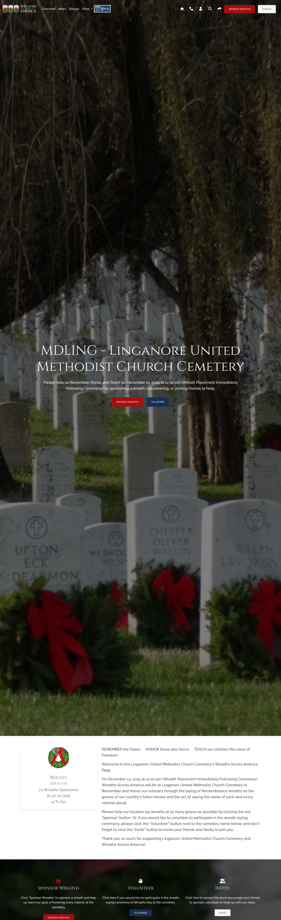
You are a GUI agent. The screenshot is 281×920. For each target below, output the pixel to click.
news (62, 9)
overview (48, 9)
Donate (266, 9)
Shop (86, 9)
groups (74, 9)
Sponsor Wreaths (239, 9)
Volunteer (157, 402)
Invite (222, 913)
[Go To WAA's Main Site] (182, 9)
